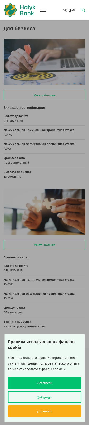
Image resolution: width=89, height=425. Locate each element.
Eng (64, 10)
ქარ (72, 10)
